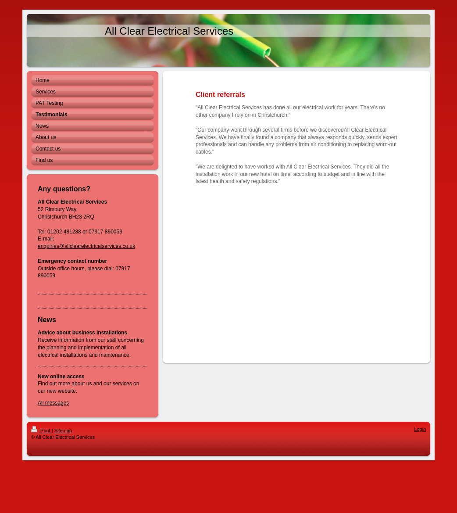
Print (41, 430)
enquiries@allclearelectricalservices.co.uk (86, 246)
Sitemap (63, 430)
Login (420, 429)
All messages (53, 403)
